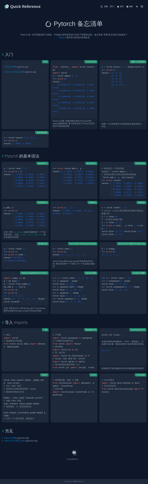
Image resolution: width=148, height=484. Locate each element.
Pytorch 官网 (10, 67)
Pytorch (62, 37)
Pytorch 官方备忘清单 (14, 72)
